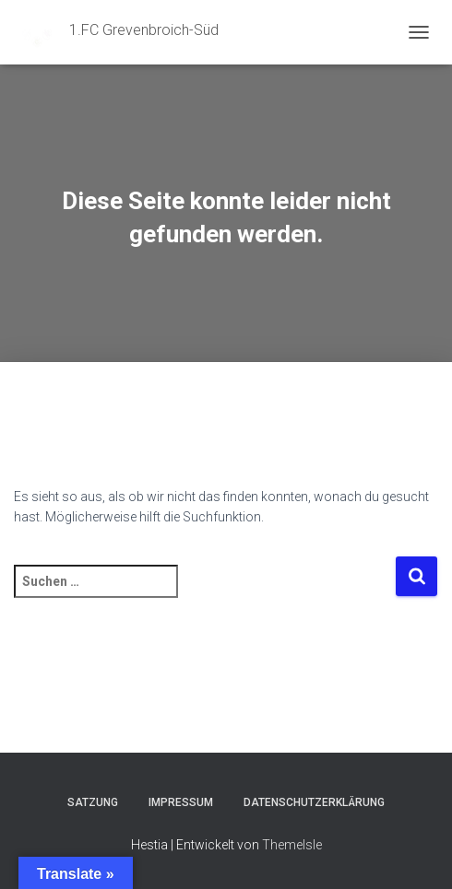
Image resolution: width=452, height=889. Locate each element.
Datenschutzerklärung (314, 802)
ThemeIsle (292, 844)
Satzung (92, 802)
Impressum (181, 802)
